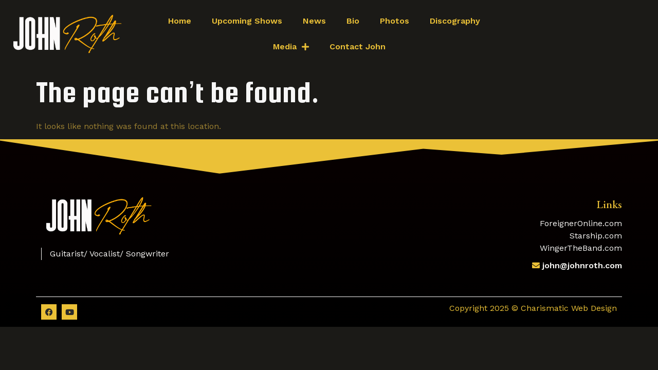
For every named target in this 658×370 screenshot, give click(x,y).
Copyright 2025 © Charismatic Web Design (533, 308)
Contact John (358, 46)
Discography (455, 21)
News (314, 21)
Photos (394, 21)
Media (291, 47)
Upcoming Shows (247, 21)
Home (179, 21)
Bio (352, 21)
